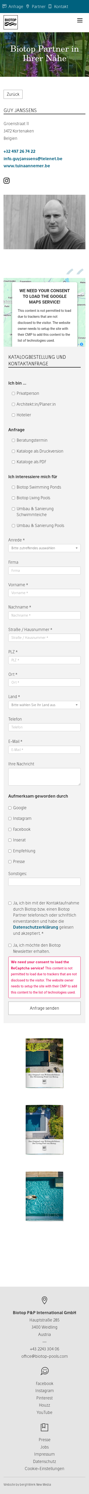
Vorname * (18, 584)
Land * (14, 696)
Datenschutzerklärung (35, 927)
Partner (36, 6)
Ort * (12, 674)
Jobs (44, 1446)
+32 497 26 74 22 (19, 151)
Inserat (17, 839)
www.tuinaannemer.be (27, 165)
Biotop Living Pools (31, 497)
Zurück (13, 94)
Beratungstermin (29, 440)
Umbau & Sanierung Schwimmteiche (33, 511)
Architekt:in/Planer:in (34, 404)
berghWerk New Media (35, 1484)
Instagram (20, 818)
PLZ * (13, 651)
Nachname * (19, 606)
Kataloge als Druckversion (37, 451)
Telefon (15, 719)
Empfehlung (21, 850)
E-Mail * (15, 741)
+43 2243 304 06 (44, 1348)
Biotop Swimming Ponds (36, 487)
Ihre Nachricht (21, 763)
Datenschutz (44, 1461)
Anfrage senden (44, 1008)
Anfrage (12, 6)
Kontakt (58, 6)
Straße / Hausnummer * (30, 629)
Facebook (19, 829)
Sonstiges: (18, 873)
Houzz (44, 1405)
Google (17, 807)
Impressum (44, 1454)
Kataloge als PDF (29, 461)
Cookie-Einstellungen (44, 1468)
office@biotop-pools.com (44, 1356)
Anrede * (16, 539)
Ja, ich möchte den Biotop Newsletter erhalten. (34, 948)
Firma (13, 562)
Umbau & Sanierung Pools (38, 525)
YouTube (44, 1412)
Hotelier (21, 414)
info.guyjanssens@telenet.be (33, 158)
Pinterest (44, 1397)
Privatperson (25, 393)
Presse (16, 861)
